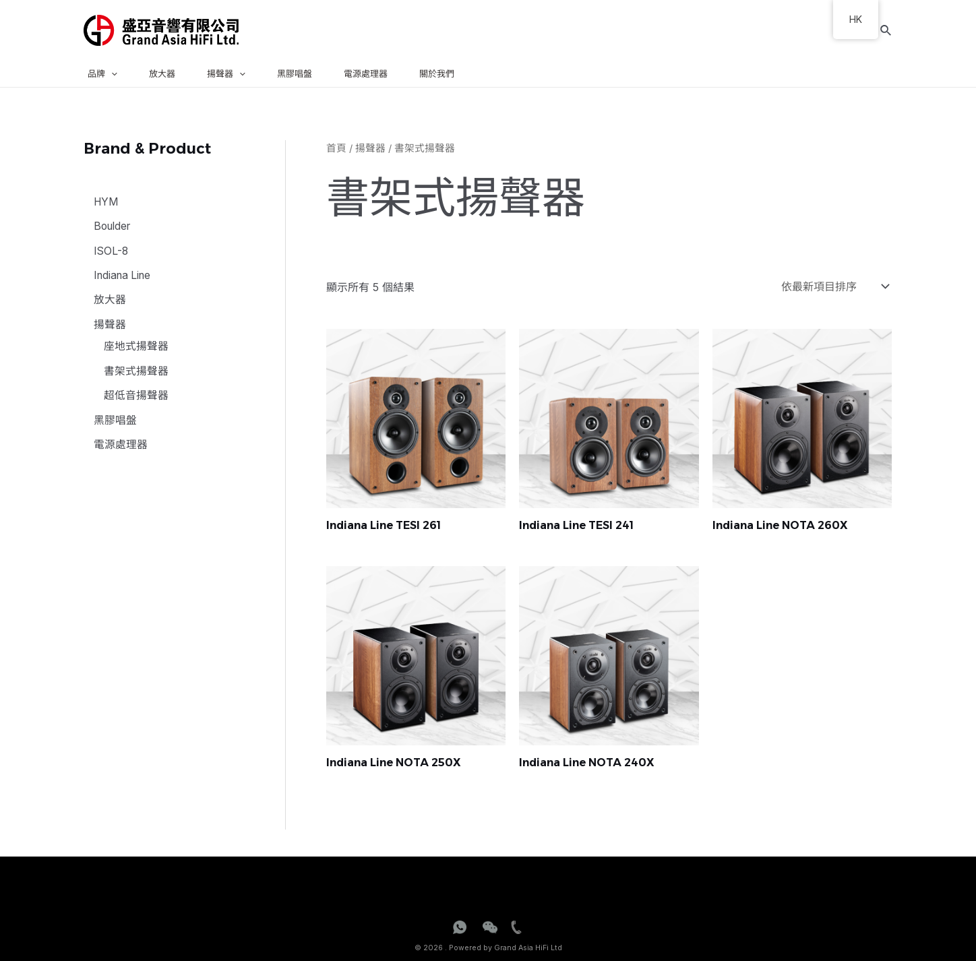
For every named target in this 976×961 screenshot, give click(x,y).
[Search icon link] (886, 30)
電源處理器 (366, 73)
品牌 (102, 74)
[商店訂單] (832, 285)
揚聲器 (226, 74)
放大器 (162, 73)
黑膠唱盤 (294, 73)
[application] (111, 74)
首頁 (336, 148)
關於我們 (436, 73)
